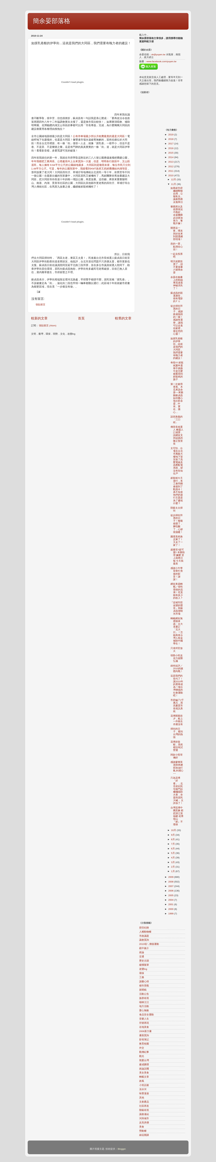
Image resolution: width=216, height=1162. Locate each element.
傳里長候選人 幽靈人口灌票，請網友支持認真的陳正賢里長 (177, 435)
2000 (171, 909)
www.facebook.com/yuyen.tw (161, 61)
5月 (173, 853)
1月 (173, 871)
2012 (171, 166)
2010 (171, 175)
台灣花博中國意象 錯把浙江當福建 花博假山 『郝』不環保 (177, 816)
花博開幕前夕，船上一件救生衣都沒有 (177, 720)
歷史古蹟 (144, 960)
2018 (171, 139)
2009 (171, 877)
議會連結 (144, 1114)
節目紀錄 (144, 927)
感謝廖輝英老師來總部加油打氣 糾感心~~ (177, 768)
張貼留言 (40, 304)
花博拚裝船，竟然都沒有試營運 (177, 746)
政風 (141, 1081)
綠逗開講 (144, 1135)
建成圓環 (144, 1064)
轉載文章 (144, 1077)
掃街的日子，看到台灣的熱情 (177, 733)
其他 (141, 1097)
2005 (171, 895)
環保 (141, 973)
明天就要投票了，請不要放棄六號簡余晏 (177, 267)
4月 (173, 857)
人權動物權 (145, 931)
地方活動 (144, 1006)
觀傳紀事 (144, 1052)
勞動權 (142, 1131)
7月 (173, 844)
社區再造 (144, 1106)
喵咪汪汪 (144, 1002)
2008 (171, 881)
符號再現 (144, 1023)
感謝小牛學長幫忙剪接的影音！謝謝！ (177, 574)
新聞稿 (142, 990)
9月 (173, 835)
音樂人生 (144, 1018)
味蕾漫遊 (144, 1093)
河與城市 (144, 1118)
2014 (171, 157)
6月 (173, 848)
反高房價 (144, 1122)
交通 (141, 956)
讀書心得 (144, 981)
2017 (171, 143)
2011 (171, 171)
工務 (141, 977)
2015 (171, 152)
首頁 (81, 318)
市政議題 (144, 936)
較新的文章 (39, 318)
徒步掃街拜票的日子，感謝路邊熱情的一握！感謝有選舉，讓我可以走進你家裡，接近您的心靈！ (177, 320)
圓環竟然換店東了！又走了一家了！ (177, 540)
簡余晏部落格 (51, 20)
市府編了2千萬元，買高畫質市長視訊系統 (177, 706)
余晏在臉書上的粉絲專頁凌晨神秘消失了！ (177, 283)
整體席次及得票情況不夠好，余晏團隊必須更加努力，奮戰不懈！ (177, 215)
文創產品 (144, 1101)
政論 (141, 952)
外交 (141, 1048)
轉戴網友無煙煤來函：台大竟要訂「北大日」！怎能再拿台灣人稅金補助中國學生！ (177, 631)
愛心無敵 (144, 1010)
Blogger (122, 1149)
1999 (171, 913)
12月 (174, 179)
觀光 (141, 1056)
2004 (171, 900)
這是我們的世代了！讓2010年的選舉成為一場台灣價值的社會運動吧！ (177, 685)
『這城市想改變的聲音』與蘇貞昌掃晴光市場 (177, 608)
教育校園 (144, 1043)
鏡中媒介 (144, 948)
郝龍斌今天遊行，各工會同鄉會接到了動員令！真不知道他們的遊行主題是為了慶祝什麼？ (177, 491)
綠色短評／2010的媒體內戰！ (177, 668)
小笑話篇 (144, 1085)
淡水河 (142, 1089)
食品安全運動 (146, 1014)
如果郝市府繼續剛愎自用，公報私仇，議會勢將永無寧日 (177, 195)
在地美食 (144, 1027)
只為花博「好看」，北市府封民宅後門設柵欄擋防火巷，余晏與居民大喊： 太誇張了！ (177, 790)
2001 (171, 904)
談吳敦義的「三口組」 (177, 419)
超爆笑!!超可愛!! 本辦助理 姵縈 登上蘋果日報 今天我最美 (178, 556)
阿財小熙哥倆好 (177, 756)
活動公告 (144, 994)
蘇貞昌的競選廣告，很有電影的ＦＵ (177, 297)
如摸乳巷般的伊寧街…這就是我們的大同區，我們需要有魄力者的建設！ (177, 348)
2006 (171, 890)
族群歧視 (144, 998)
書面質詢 (144, 1035)
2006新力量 (145, 1031)
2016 (171, 148)
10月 (174, 830)
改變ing (143, 969)
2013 (171, 161)
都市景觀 (144, 985)
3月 (173, 862)
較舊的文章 (123, 318)
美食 (141, 1126)
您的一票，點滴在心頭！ (177, 246)
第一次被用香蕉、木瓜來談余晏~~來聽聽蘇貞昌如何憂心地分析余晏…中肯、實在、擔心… (177, 398)
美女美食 (144, 1072)
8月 (173, 839)
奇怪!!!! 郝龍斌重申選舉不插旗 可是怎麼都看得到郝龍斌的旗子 (177, 371)
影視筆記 (144, 1039)
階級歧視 (144, 1110)
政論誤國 (144, 1068)
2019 (171, 134)
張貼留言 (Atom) (47, 325)
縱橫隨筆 (144, 965)
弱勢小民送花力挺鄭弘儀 (177, 658)
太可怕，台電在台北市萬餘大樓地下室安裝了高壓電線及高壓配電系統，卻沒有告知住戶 (177, 461)
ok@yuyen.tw (158, 54)
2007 (171, 886)
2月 (173, 866)
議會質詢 (144, 940)
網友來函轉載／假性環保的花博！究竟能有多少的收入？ (177, 591)
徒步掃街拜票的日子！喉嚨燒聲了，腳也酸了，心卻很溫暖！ (177, 523)
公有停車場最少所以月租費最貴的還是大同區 (99, 136)
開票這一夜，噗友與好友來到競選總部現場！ (177, 234)
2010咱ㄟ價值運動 (149, 944)
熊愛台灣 (144, 1060)
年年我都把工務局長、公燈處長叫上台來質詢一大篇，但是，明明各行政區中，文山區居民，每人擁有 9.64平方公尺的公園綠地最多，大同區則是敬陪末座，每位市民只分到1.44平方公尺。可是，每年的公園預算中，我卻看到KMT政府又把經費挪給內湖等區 (80, 165)
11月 (174, 184)
